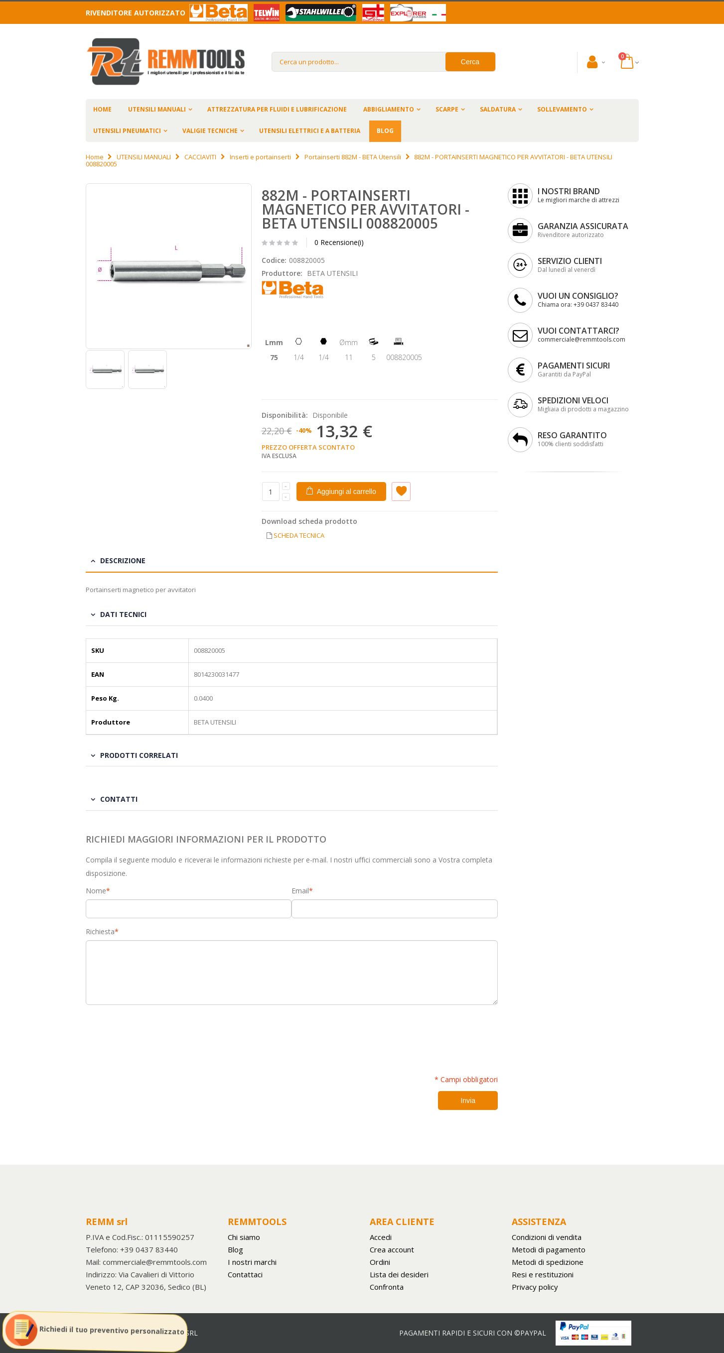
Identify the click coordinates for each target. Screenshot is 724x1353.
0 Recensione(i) (339, 242)
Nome (96, 890)
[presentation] (161, 1034)
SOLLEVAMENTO (562, 109)
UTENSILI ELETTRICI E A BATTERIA (309, 130)
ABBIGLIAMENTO (388, 109)
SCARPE (446, 109)
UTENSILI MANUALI (157, 109)
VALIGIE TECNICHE (210, 130)
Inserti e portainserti (260, 156)
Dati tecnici (123, 614)
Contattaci (245, 1274)
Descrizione (122, 560)
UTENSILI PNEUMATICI (127, 130)
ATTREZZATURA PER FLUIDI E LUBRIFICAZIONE (277, 109)
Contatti (119, 799)
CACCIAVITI (200, 156)
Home (95, 156)
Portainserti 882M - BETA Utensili (352, 156)
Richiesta (100, 931)
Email (300, 890)
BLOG (385, 130)
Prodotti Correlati (139, 755)
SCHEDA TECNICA (299, 535)
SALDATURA (498, 109)
